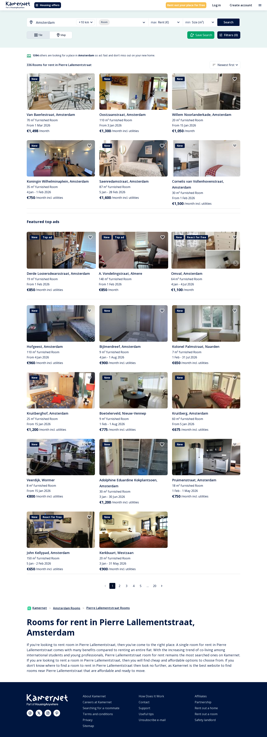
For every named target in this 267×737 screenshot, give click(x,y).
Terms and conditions (98, 714)
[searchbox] (54, 23)
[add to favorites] (89, 79)
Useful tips (146, 714)
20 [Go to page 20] (155, 586)
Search (228, 22)
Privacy (88, 720)
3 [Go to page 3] (126, 586)
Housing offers (47, 5)
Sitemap (88, 726)
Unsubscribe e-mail (152, 720)
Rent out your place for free (186, 5)
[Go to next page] (162, 586)
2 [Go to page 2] (119, 586)
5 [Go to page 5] (141, 586)
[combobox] (48, 22)
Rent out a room (206, 714)
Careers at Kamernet (97, 702)
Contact (144, 702)
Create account (241, 5)
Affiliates (201, 696)
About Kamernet (94, 696)
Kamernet (37, 608)
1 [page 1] (112, 586)
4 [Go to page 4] (133, 586)
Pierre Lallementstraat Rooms (108, 608)
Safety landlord (205, 720)
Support (144, 708)
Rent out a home (206, 708)
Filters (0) (228, 35)
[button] (85, 22)
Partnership (203, 702)
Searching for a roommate (101, 708)
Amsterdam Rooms (66, 608)
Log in (216, 5)
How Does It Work (151, 696)
